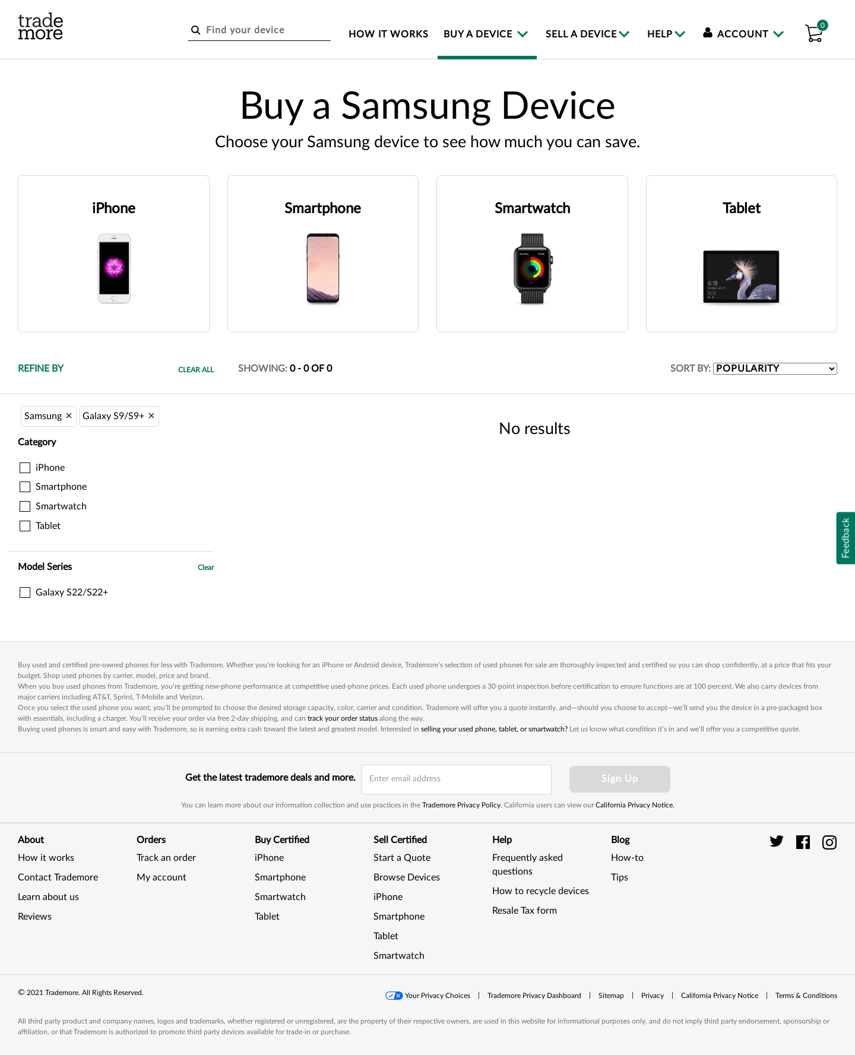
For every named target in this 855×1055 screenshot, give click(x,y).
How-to (627, 858)
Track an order (166, 858)
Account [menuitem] (737, 34)
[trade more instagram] (829, 842)
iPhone (269, 858)
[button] (813, 31)
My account (161, 877)
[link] (807, 891)
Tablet (267, 916)
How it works (46, 858)
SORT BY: (690, 368)
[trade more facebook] (804, 842)
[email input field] (457, 779)
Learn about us (48, 897)
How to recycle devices (540, 891)
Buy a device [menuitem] (479, 34)
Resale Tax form (524, 910)
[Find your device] (259, 31)
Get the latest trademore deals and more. (270, 777)
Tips (619, 877)
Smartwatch (280, 897)
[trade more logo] (41, 26)
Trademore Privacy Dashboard (534, 995)
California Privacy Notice (719, 995)
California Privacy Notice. (635, 805)
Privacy (652, 995)
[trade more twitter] (778, 842)
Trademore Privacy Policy (461, 805)
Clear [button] (206, 567)
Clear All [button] (196, 369)
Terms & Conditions (806, 995)
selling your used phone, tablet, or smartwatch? (494, 729)
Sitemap (611, 995)
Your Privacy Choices (437, 995)
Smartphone (280, 877)
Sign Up (619, 779)
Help (660, 34)
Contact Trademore (58, 877)
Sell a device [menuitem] (581, 34)
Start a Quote (401, 858)
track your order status (343, 718)
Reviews (35, 916)
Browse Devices (406, 877)
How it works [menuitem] (389, 34)
